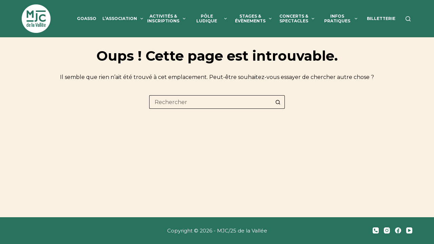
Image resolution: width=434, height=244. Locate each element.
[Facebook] (398, 230)
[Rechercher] (408, 18)
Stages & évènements (254, 19)
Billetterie (381, 18)
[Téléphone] (376, 230)
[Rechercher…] (210, 102)
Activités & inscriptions (167, 19)
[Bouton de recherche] (278, 102)
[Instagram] (387, 230)
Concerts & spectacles (298, 19)
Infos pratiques (342, 19)
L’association (122, 20)
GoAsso (86, 18)
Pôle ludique (213, 19)
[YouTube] (409, 230)
